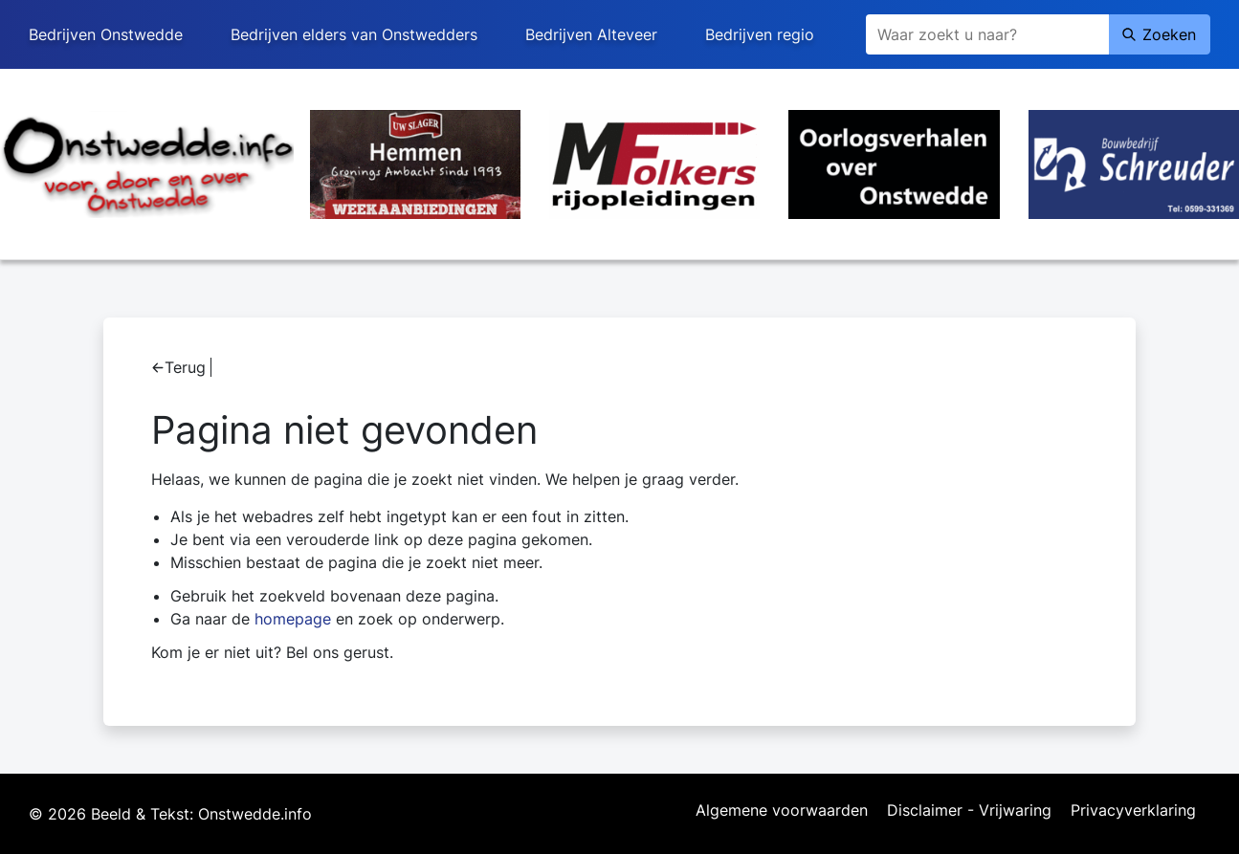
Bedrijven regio (759, 34)
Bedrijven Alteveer (591, 34)
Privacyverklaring (1133, 811)
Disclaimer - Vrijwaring (969, 811)
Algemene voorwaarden (782, 811)
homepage (292, 618)
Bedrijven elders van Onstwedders (354, 34)
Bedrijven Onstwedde (106, 34)
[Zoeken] (987, 34)
